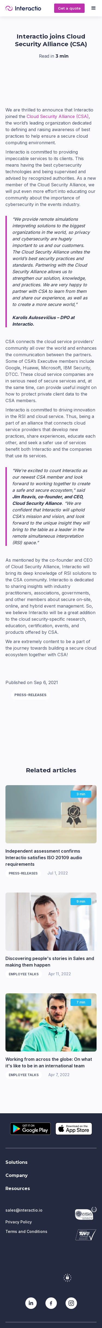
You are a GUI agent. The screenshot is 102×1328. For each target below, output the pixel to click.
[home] (29, 8)
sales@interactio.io (23, 1210)
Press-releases (30, 695)
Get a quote (69, 8)
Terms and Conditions (26, 1231)
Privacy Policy (18, 1222)
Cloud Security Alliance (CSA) (58, 116)
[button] (93, 8)
